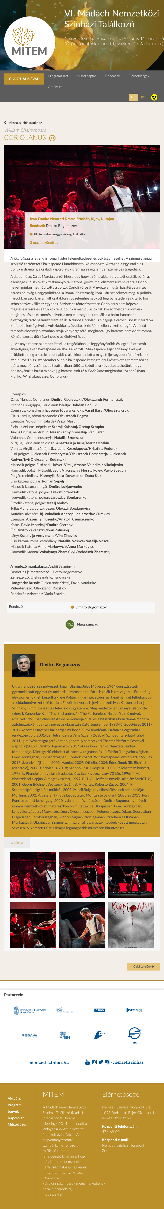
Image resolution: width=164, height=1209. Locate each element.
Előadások (112, 76)
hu (133, 97)
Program (15, 1105)
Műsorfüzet (17, 1124)
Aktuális (14, 1098)
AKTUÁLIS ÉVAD (24, 79)
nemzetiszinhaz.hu (116, 1118)
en (143, 97)
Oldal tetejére (143, 966)
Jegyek (13, 1111)
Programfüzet (58, 76)
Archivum (55, 87)
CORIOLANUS (25, 137)
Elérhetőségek (139, 76)
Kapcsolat (16, 1118)
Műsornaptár (86, 76)
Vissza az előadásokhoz (25, 122)
